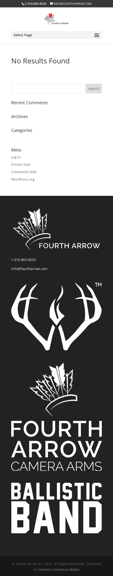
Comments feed (23, 172)
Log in (16, 157)
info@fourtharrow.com (29, 268)
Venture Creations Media (59, 569)
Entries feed (21, 164)
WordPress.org (23, 179)
